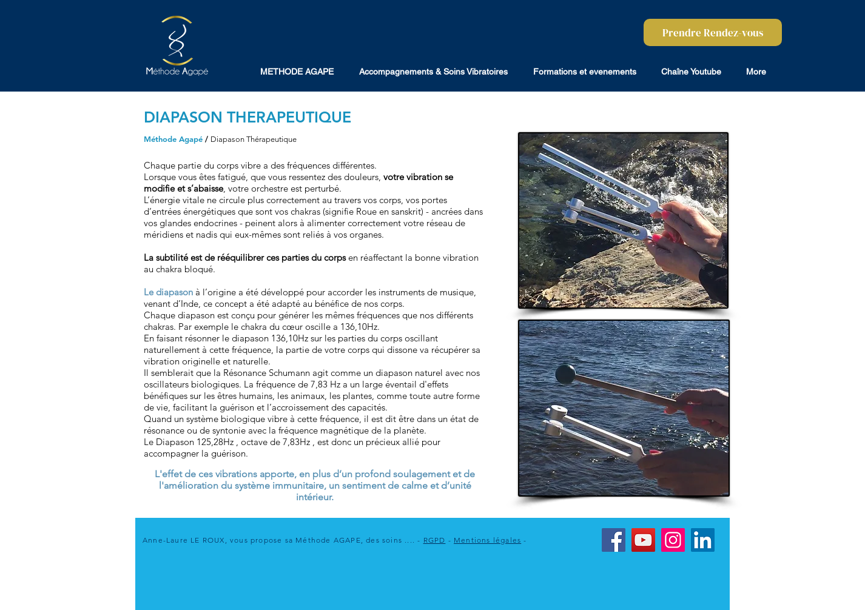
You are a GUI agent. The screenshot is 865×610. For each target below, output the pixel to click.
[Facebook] (613, 540)
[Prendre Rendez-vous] (713, 32)
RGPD (434, 540)
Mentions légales (487, 540)
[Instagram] (673, 540)
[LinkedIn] (703, 540)
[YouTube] (643, 540)
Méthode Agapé (173, 139)
